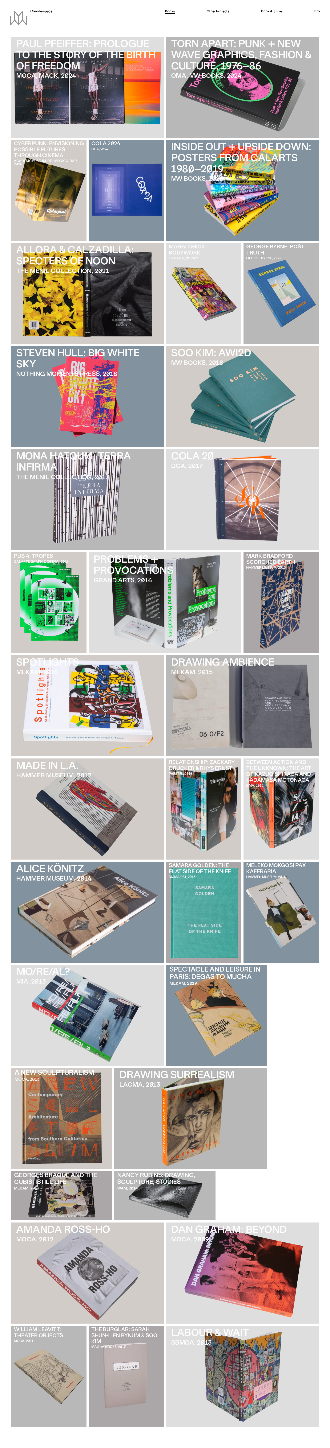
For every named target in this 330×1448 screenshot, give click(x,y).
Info (317, 11)
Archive (271, 11)
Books (170, 11)
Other (218, 11)
